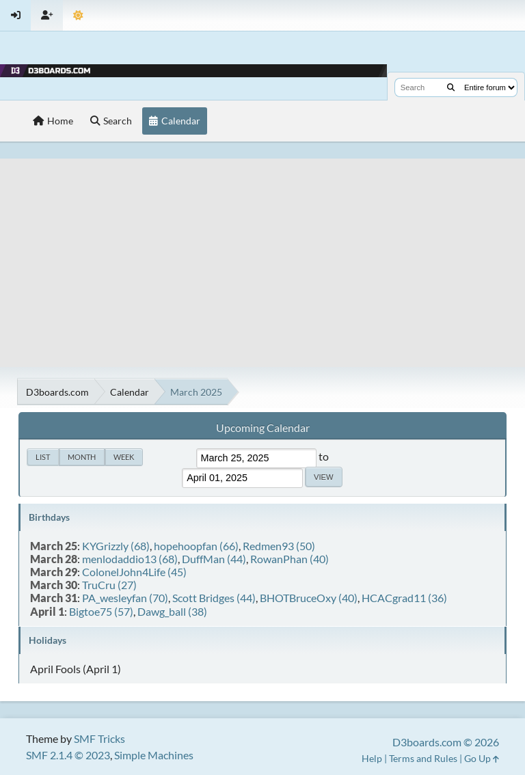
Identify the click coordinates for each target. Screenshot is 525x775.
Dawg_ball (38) (172, 611)
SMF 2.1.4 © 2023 (68, 754)
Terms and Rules (423, 758)
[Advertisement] (262, 254)
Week (123, 456)
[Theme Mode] (78, 15)
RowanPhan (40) (289, 558)
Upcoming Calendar (263, 427)
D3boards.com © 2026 (445, 741)
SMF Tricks (99, 738)
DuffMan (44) (214, 558)
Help (372, 758)
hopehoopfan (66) (196, 545)
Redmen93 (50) (279, 545)
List (43, 456)
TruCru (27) (109, 584)
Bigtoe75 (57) (101, 611)
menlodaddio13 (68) (130, 558)
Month (82, 456)
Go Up (481, 758)
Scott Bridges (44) (214, 597)
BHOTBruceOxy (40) (309, 597)
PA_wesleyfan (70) (125, 597)
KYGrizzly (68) (116, 545)
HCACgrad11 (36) (404, 597)
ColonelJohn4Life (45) (134, 571)
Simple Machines (153, 754)
